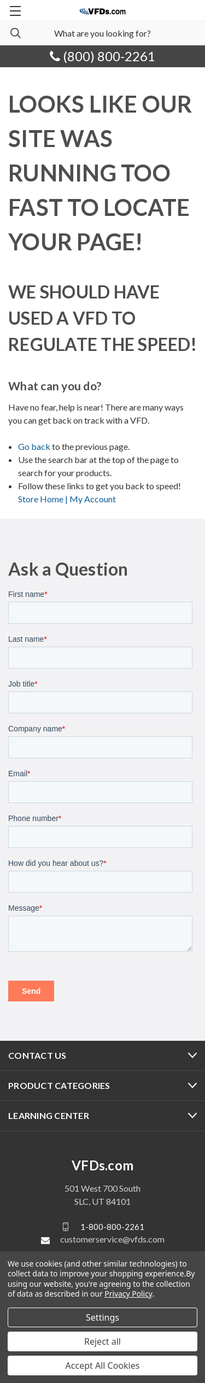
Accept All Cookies (103, 1365)
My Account (92, 499)
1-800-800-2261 (112, 1227)
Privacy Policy (128, 1293)
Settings (102, 1317)
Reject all (102, 1341)
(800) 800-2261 (102, 56)
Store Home (43, 499)
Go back (34, 446)
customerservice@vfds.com (112, 1239)
